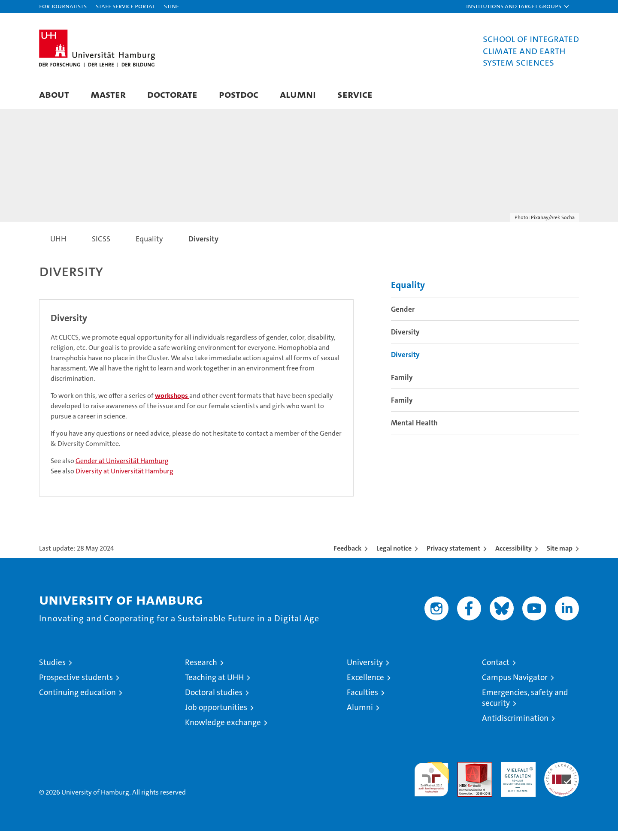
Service (355, 94)
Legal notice (394, 548)
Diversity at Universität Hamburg (124, 471)
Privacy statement (453, 548)
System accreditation (561, 771)
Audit (465, 766)
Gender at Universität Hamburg (122, 460)
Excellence (365, 677)
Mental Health (414, 423)
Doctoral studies (213, 692)
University (365, 662)
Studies (52, 662)
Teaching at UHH (214, 677)
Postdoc (238, 94)
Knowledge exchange (223, 722)
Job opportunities (216, 707)
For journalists (63, 5)
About (54, 94)
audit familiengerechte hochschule (431, 775)
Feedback (347, 548)
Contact (495, 662)
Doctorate (172, 94)
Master (108, 94)
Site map (560, 548)
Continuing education (77, 692)
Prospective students (76, 677)
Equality (408, 285)
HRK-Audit (516, 766)
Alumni (298, 94)
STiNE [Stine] (171, 5)
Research (201, 662)
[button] (518, 6)
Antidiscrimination (515, 718)
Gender (403, 309)
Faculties (362, 692)
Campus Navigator (515, 677)
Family (402, 377)
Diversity (405, 332)
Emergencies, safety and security (525, 697)
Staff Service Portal (125, 5)
